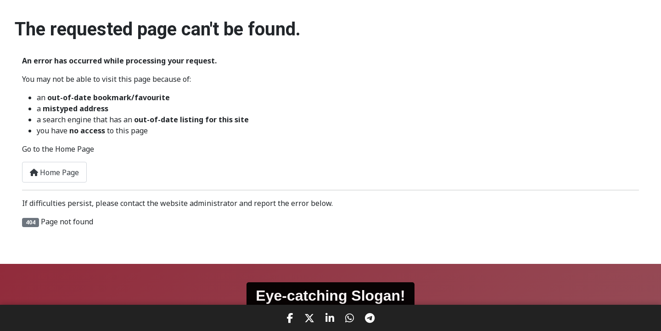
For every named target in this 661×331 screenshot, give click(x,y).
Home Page (54, 172)
